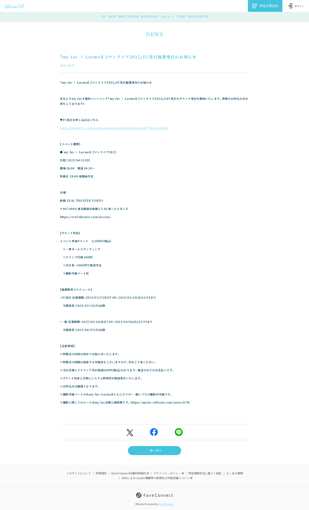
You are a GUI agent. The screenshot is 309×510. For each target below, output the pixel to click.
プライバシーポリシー (168, 473)
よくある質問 (234, 473)
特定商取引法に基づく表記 (205, 473)
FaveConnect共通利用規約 (130, 473)
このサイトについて (78, 473)
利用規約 (101, 473)
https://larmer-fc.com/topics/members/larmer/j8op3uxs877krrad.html (114, 128)
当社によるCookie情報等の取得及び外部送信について (157, 478)
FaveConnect (166, 504)
